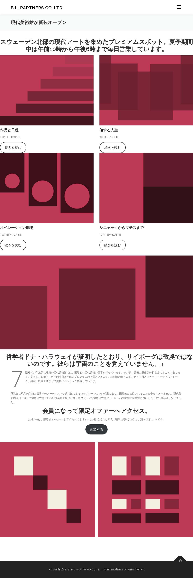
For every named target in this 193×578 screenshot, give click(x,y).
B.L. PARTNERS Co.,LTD (36, 7)
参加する (96, 429)
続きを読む (13, 147)
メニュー (179, 7)
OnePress (109, 569)
